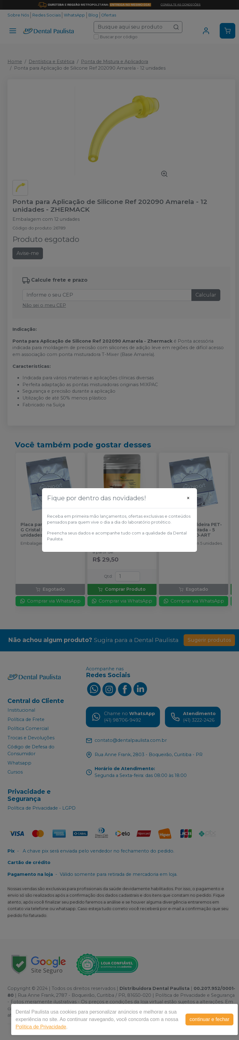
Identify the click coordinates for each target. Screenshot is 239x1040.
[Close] (188, 498)
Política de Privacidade (41, 1026)
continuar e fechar (209, 1019)
